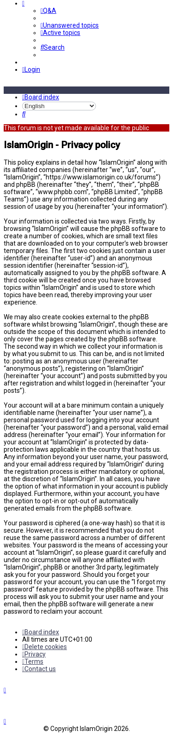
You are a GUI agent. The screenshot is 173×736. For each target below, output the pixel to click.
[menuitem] (48, 10)
